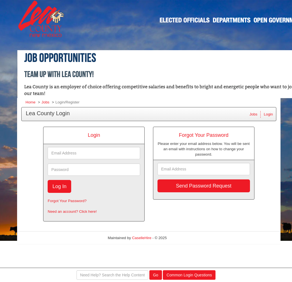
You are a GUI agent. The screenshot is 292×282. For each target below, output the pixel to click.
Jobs (45, 102)
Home (31, 102)
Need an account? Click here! (72, 211)
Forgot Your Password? (67, 201)
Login (268, 114)
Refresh (183, 238)
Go (155, 275)
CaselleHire (141, 238)
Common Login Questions (189, 275)
